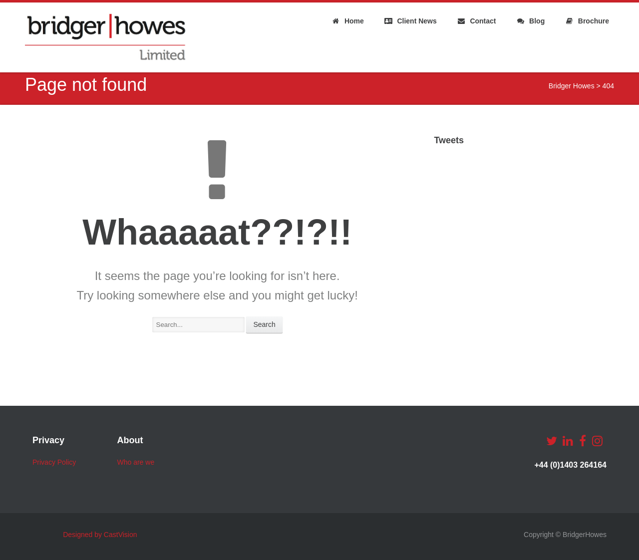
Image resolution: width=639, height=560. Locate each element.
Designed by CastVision (100, 535)
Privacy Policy (54, 462)
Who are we (135, 462)
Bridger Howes (572, 86)
